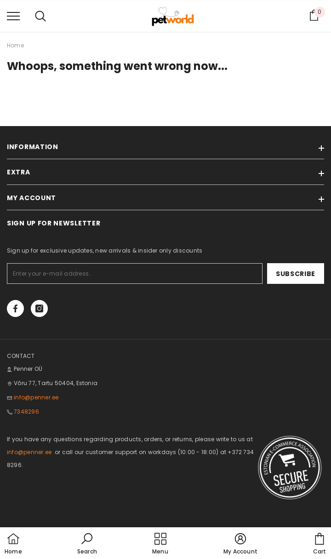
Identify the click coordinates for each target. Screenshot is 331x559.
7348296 (26, 411)
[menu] (13, 15)
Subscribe (295, 273)
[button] (87, 544)
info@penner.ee (36, 397)
